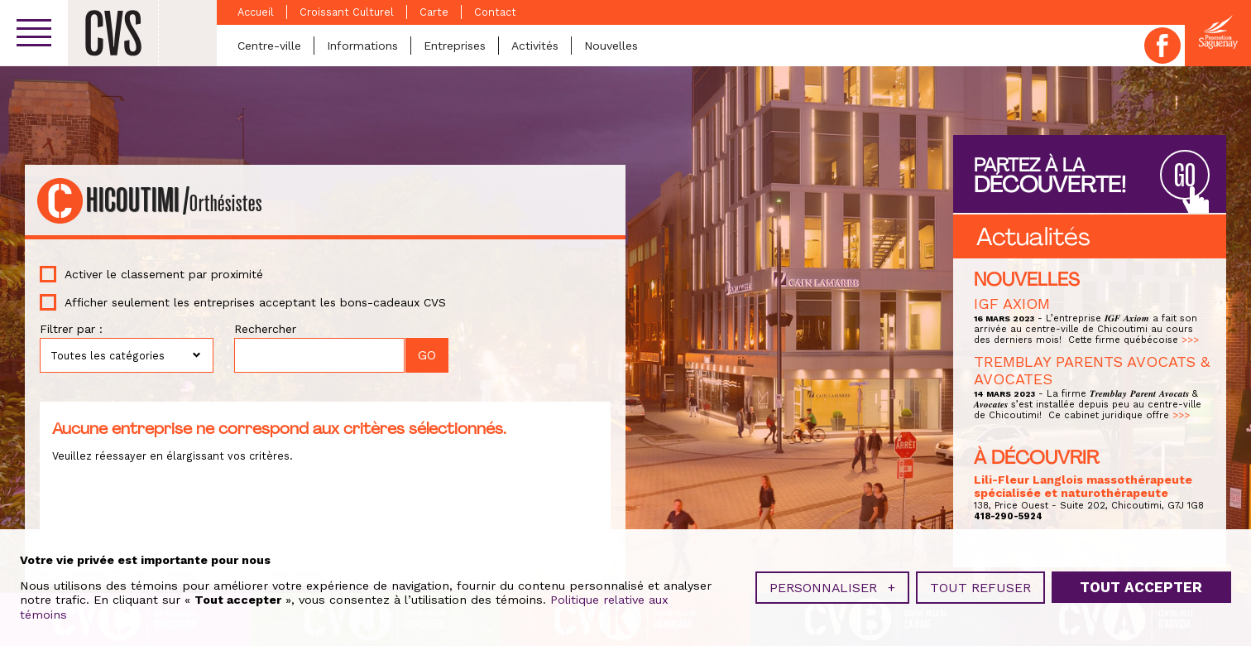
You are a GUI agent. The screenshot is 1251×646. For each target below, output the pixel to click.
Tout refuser (980, 586)
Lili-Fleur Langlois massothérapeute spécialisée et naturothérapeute (1083, 486)
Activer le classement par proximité (164, 274)
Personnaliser (832, 586)
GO (1185, 176)
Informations (362, 45)
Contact (495, 12)
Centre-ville (269, 45)
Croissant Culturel (347, 12)
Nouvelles (611, 45)
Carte (433, 12)
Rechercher (265, 328)
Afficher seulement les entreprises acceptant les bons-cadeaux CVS (255, 302)
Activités (534, 45)
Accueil (255, 12)
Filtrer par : (71, 328)
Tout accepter (1141, 585)
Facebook (1162, 45)
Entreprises (455, 45)
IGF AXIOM (1012, 303)
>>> (1190, 340)
